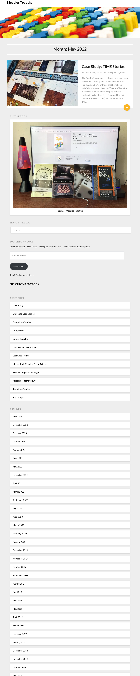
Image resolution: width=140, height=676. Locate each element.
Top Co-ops (18, 387)
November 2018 (20, 649)
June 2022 (17, 448)
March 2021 (18, 481)
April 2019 (18, 607)
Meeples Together (20, 2)
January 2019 (19, 632)
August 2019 (19, 573)
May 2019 (17, 598)
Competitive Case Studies (25, 337)
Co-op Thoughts (20, 328)
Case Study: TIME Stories (83, 66)
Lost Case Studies (21, 345)
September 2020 (20, 490)
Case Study (18, 295)
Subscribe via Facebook (24, 273)
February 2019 (20, 623)
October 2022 (19, 431)
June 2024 (17, 406)
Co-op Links (18, 320)
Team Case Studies (21, 379)
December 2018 (20, 640)
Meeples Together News (24, 370)
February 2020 (20, 523)
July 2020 (17, 498)
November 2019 (20, 548)
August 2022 (19, 439)
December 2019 (20, 540)
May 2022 (17, 456)
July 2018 (17, 665)
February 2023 (20, 423)
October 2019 (19, 557)
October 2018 (19, 657)
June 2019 (17, 590)
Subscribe (18, 256)
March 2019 (18, 615)
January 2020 (19, 531)
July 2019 (17, 582)
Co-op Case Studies (22, 312)
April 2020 (18, 506)
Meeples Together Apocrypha (27, 362)
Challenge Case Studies (24, 303)
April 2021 (18, 473)
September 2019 (20, 565)
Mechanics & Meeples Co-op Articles (30, 354)
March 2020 (18, 515)
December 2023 (20, 414)
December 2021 (20, 465)
